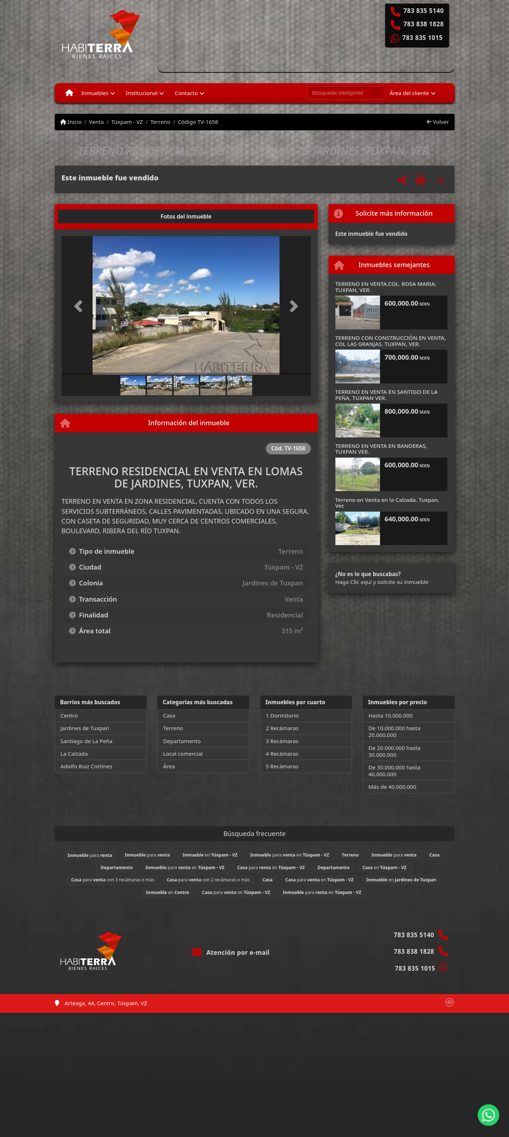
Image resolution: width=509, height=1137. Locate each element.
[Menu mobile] (69, 92)
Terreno (160, 121)
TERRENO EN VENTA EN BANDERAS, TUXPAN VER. (381, 448)
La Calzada (74, 753)
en (210, 855)
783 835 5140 (423, 11)
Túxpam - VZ (127, 121)
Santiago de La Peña (87, 741)
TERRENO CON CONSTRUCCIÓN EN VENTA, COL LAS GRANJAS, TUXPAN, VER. (390, 340)
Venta (96, 121)
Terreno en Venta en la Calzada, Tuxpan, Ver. (387, 502)
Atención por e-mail (231, 952)
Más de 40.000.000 (392, 786)
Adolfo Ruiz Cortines (86, 766)
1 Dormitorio (282, 715)
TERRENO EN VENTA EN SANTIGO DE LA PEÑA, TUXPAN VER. (386, 394)
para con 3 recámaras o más (112, 880)
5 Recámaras (282, 766)
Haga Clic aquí (353, 581)
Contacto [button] (186, 92)
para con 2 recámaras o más (208, 880)
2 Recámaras (282, 728)
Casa (169, 715)
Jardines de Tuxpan (85, 728)
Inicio (71, 121)
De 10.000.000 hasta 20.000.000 (394, 731)
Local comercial (183, 753)
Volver (438, 121)
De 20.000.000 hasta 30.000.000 (394, 751)
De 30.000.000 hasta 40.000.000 (394, 771)
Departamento (182, 741)
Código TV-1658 (198, 121)
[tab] (89, 216)
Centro (69, 715)
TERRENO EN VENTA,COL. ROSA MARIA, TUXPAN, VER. (386, 286)
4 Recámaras (282, 753)
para (90, 855)
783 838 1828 (423, 24)
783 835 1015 (422, 38)
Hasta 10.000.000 (391, 715)
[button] (80, 306)
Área (169, 766)
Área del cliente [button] (409, 92)
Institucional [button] (141, 92)
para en (289, 855)
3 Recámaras (282, 741)
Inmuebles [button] (94, 92)
